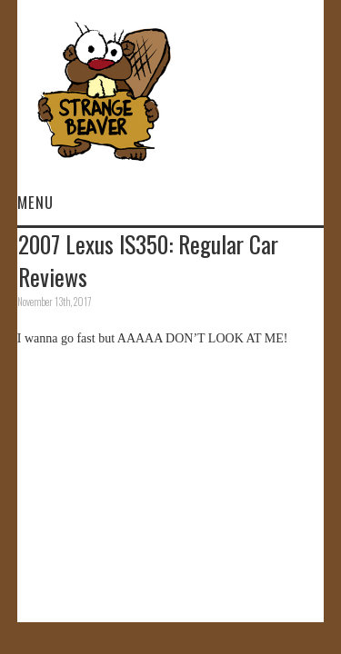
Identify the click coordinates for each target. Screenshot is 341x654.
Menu (35, 202)
